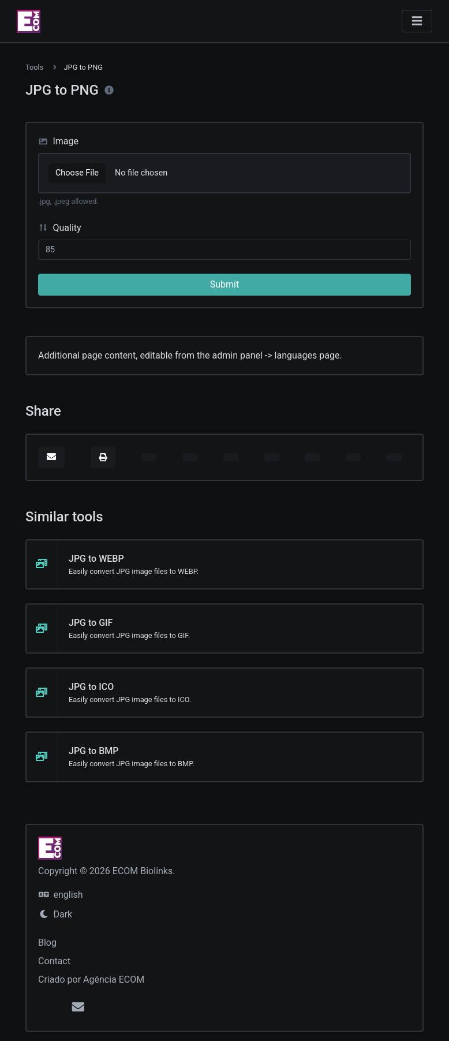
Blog (47, 942)
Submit (224, 284)
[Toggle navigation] (417, 21)
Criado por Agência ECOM (91, 979)
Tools (34, 67)
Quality (59, 227)
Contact (54, 961)
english (61, 894)
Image (58, 141)
